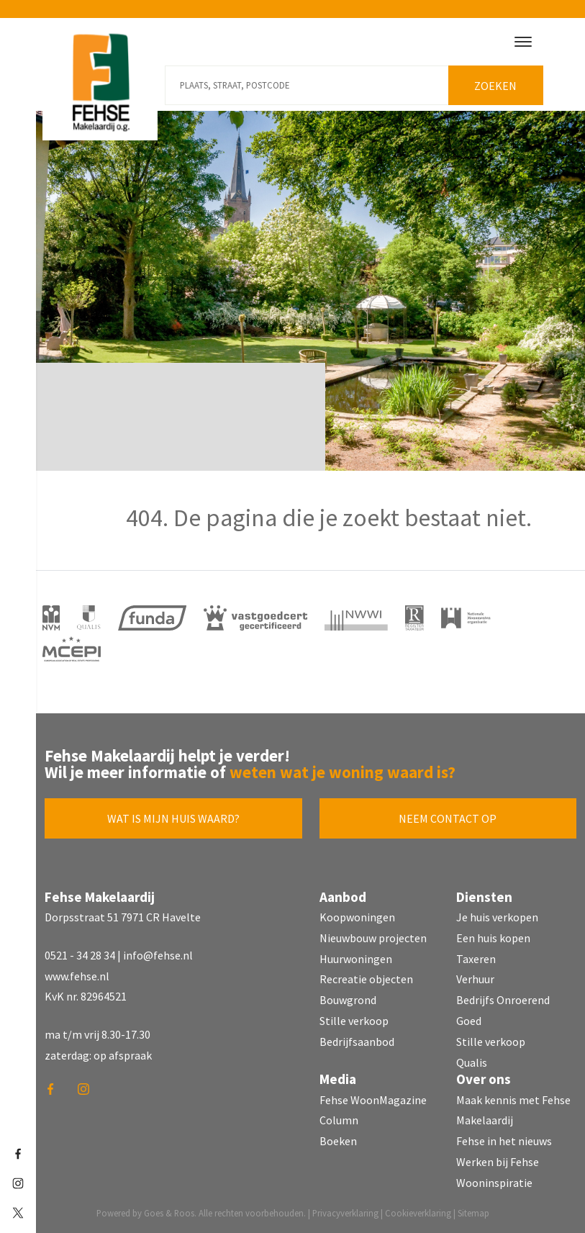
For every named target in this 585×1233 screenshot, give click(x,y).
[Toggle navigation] (523, 42)
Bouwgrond (347, 1000)
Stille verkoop (354, 1020)
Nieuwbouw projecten (373, 938)
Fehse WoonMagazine (373, 1100)
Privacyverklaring (345, 1213)
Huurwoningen (355, 959)
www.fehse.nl (77, 976)
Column (338, 1120)
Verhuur (475, 979)
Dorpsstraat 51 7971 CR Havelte (123, 917)
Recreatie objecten (366, 979)
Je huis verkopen (497, 917)
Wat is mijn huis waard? (173, 818)
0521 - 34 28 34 (80, 955)
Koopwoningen (357, 917)
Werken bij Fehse (497, 1162)
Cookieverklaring (418, 1213)
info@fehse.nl (158, 955)
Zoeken (495, 85)
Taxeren (476, 959)
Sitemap (473, 1213)
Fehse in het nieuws (504, 1141)
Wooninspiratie (494, 1182)
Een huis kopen (493, 938)
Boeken (338, 1141)
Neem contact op (447, 818)
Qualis (471, 1062)
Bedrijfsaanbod (356, 1041)
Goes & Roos (169, 1213)
